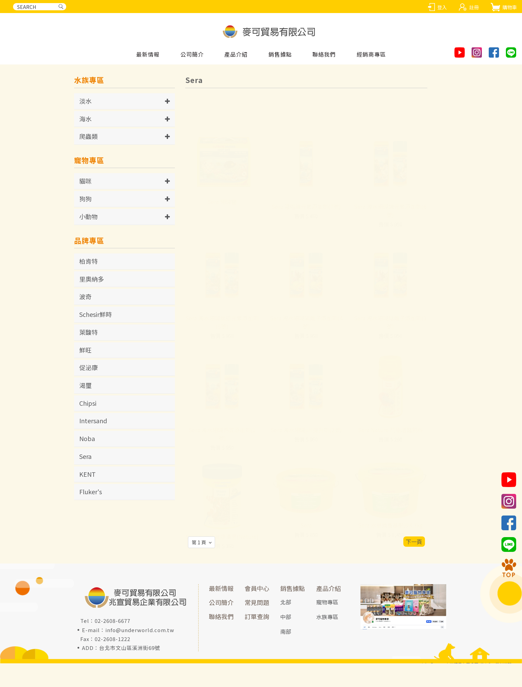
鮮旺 (85, 349)
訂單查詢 (257, 616)
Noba (87, 438)
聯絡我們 (221, 616)
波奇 (85, 296)
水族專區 (327, 617)
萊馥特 (88, 332)
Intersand (93, 420)
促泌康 (88, 367)
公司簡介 (221, 602)
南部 (285, 631)
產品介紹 (328, 588)
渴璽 (85, 385)
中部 (285, 617)
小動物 (88, 216)
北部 (285, 602)
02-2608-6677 (112, 620)
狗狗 (85, 198)
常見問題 (257, 602)
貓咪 (85, 180)
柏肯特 (88, 261)
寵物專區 (327, 602)
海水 (85, 118)
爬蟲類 (88, 136)
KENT (87, 474)
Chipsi (87, 403)
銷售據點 (292, 588)
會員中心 (257, 588)
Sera (85, 456)
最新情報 (221, 588)
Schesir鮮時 (95, 314)
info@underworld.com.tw (139, 629)
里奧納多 (91, 278)
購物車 (509, 7)
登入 (442, 7)
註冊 (474, 7)
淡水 (85, 100)
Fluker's (90, 491)
